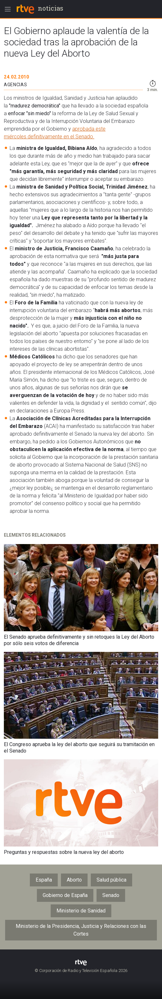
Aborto (74, 880)
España (44, 880)
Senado (110, 895)
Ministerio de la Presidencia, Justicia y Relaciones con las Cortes (81, 930)
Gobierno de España (65, 895)
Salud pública (111, 880)
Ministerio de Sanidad (81, 911)
